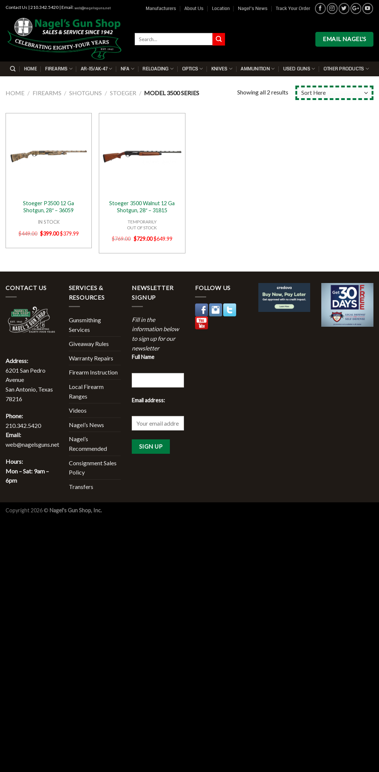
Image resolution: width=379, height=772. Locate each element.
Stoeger (123, 92)
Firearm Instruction (93, 372)
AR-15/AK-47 (96, 68)
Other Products (346, 68)
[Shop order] (334, 93)
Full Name (143, 357)
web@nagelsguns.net (92, 8)
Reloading (158, 68)
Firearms (59, 68)
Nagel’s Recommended (88, 443)
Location (221, 8)
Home (30, 69)
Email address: (148, 400)
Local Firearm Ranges (86, 391)
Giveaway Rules (89, 343)
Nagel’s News (253, 8)
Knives (221, 68)
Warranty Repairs (91, 358)
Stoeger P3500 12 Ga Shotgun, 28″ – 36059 (48, 206)
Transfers (81, 486)
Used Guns (299, 68)
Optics (192, 68)
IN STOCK (49, 222)
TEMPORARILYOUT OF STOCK (142, 224)
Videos (78, 410)
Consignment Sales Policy (93, 467)
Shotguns (85, 92)
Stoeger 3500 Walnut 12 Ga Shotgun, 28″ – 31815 (142, 206)
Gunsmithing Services (85, 324)
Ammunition (258, 68)
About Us (194, 8)
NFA (127, 68)
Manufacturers (161, 8)
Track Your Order (293, 8)
